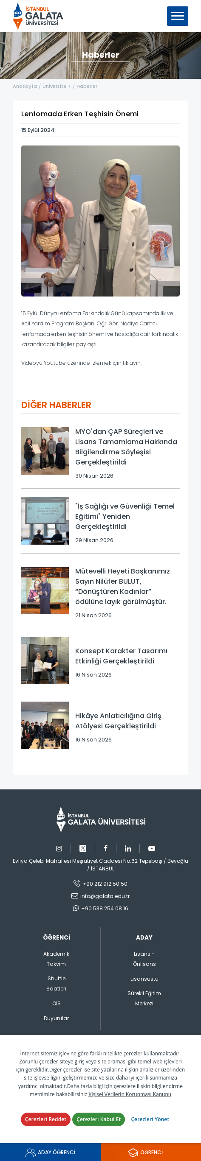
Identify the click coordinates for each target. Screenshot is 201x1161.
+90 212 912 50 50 (104, 883)
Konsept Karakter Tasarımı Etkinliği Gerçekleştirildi (121, 656)
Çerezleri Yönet (150, 1119)
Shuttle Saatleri (56, 983)
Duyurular (56, 1018)
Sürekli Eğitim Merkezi (144, 998)
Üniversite (54, 86)
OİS (56, 1003)
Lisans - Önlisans (144, 959)
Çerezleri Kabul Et (98, 1119)
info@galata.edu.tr (105, 896)
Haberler (86, 86)
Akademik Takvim (56, 959)
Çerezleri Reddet (46, 1119)
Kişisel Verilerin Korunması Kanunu (129, 1094)
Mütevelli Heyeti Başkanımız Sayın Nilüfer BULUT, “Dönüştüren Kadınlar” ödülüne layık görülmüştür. (122, 586)
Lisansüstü (144, 978)
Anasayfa (25, 86)
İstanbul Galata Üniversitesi (41, 16)
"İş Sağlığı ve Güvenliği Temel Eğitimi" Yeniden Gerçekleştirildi (125, 516)
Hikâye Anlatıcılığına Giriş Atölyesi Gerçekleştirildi (118, 721)
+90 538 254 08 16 (104, 908)
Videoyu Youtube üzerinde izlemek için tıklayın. (81, 362)
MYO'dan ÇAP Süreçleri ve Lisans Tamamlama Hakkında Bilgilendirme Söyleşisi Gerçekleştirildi (126, 447)
